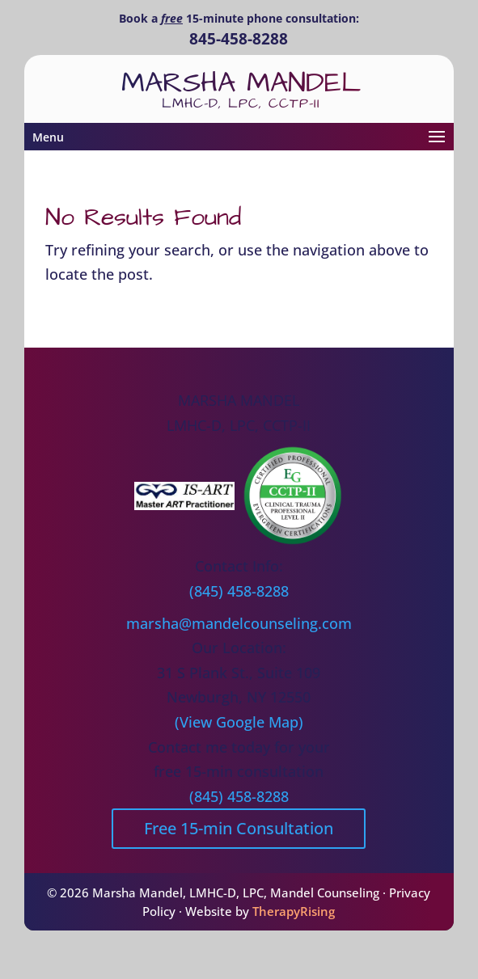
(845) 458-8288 (239, 591)
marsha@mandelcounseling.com (239, 623)
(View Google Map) (239, 722)
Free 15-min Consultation (238, 828)
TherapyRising (293, 911)
